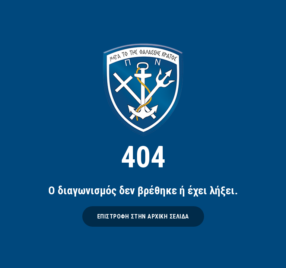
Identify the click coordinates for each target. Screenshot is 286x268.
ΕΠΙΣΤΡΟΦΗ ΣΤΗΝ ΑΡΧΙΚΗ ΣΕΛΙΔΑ (143, 216)
